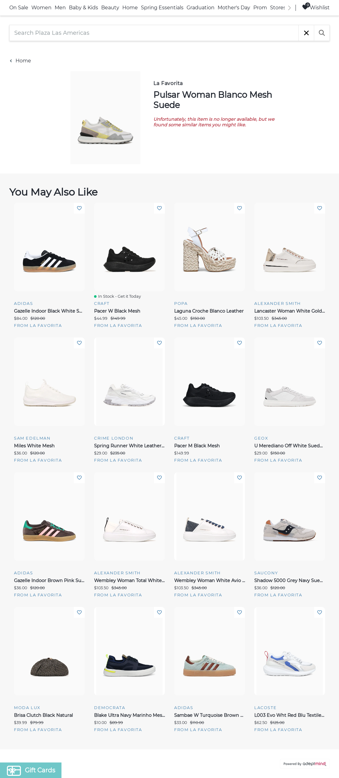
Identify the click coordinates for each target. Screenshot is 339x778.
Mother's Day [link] (234, 8)
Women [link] (41, 8)
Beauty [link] (110, 8)
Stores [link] (278, 8)
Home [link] (130, 8)
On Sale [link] (18, 8)
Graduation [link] (201, 8)
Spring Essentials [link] (162, 8)
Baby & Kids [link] (83, 8)
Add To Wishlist (79, 208)
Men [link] (60, 8)
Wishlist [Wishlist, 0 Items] (316, 7)
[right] (289, 8)
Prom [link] (260, 8)
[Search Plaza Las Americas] (154, 33)
